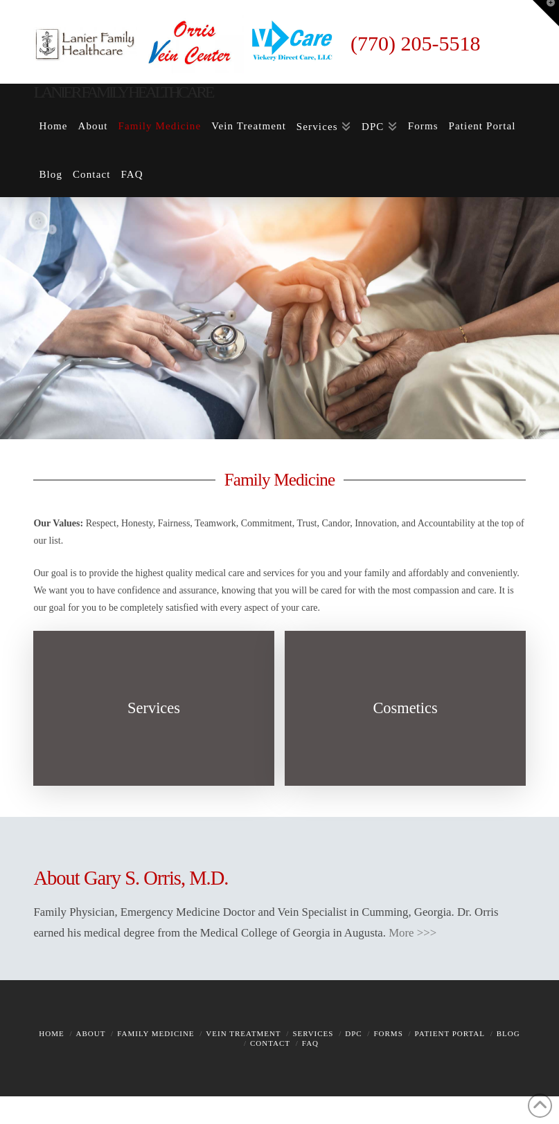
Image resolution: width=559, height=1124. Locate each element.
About (91, 1033)
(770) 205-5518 (415, 43)
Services (312, 1033)
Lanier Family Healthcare (122, 92)
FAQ (310, 1043)
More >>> (412, 932)
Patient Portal (450, 1033)
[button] (546, 13)
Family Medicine (155, 1033)
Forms (387, 1033)
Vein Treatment (243, 1033)
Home (51, 1033)
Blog (508, 1033)
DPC (353, 1033)
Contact (270, 1043)
